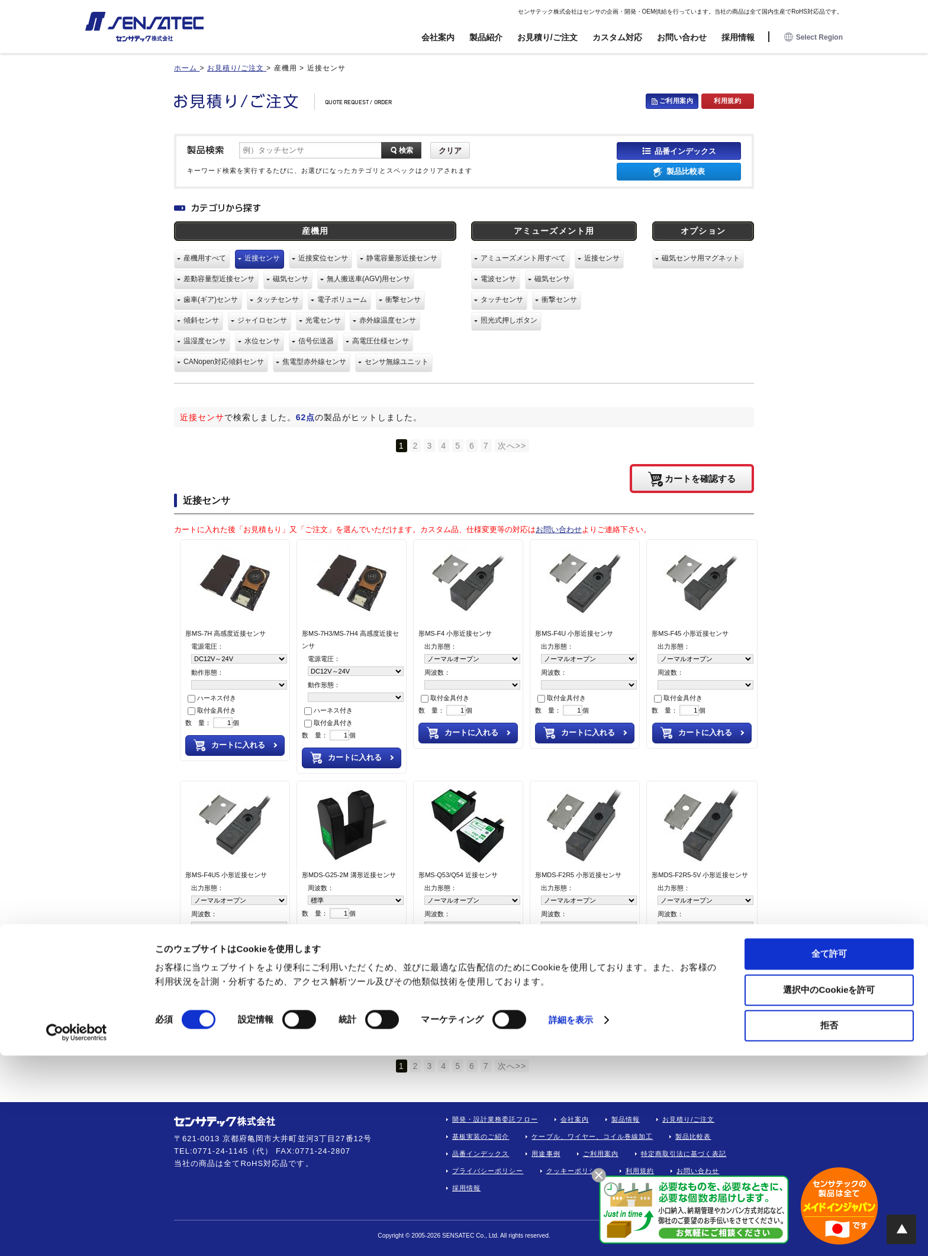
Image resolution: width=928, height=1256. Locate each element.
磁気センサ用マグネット (701, 258)
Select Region (813, 37)
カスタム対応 (617, 37)
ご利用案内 (676, 100)
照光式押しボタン (509, 320)
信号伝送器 (316, 341)
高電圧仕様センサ (380, 341)
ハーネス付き (212, 697)
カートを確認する (700, 478)
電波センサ (498, 279)
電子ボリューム (342, 299)
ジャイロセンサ (262, 320)
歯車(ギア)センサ (210, 299)
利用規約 (727, 100)
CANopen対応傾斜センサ (223, 362)
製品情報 (625, 1119)
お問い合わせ (682, 37)
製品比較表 (685, 171)
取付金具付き (212, 710)
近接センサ (262, 258)
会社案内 (438, 37)
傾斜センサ (201, 320)
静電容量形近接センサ (401, 258)
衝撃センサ (403, 299)
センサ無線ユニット (396, 362)
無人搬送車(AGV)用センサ (368, 279)
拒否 (829, 1225)
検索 (406, 150)
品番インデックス (685, 150)
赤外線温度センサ (387, 320)
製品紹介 (485, 37)
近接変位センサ (323, 258)
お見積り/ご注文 (547, 37)
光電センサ (323, 320)
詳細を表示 (571, 1220)
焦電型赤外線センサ (314, 362)
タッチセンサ (277, 299)
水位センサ (262, 341)
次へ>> (512, 445)
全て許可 (829, 1154)
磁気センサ (290, 279)
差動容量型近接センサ (218, 279)
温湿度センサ (204, 341)
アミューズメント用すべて (523, 258)
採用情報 (738, 37)
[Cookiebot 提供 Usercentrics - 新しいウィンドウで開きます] (76, 1233)
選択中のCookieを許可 (829, 1190)
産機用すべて (204, 258)
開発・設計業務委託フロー (495, 1119)
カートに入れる (238, 744)
